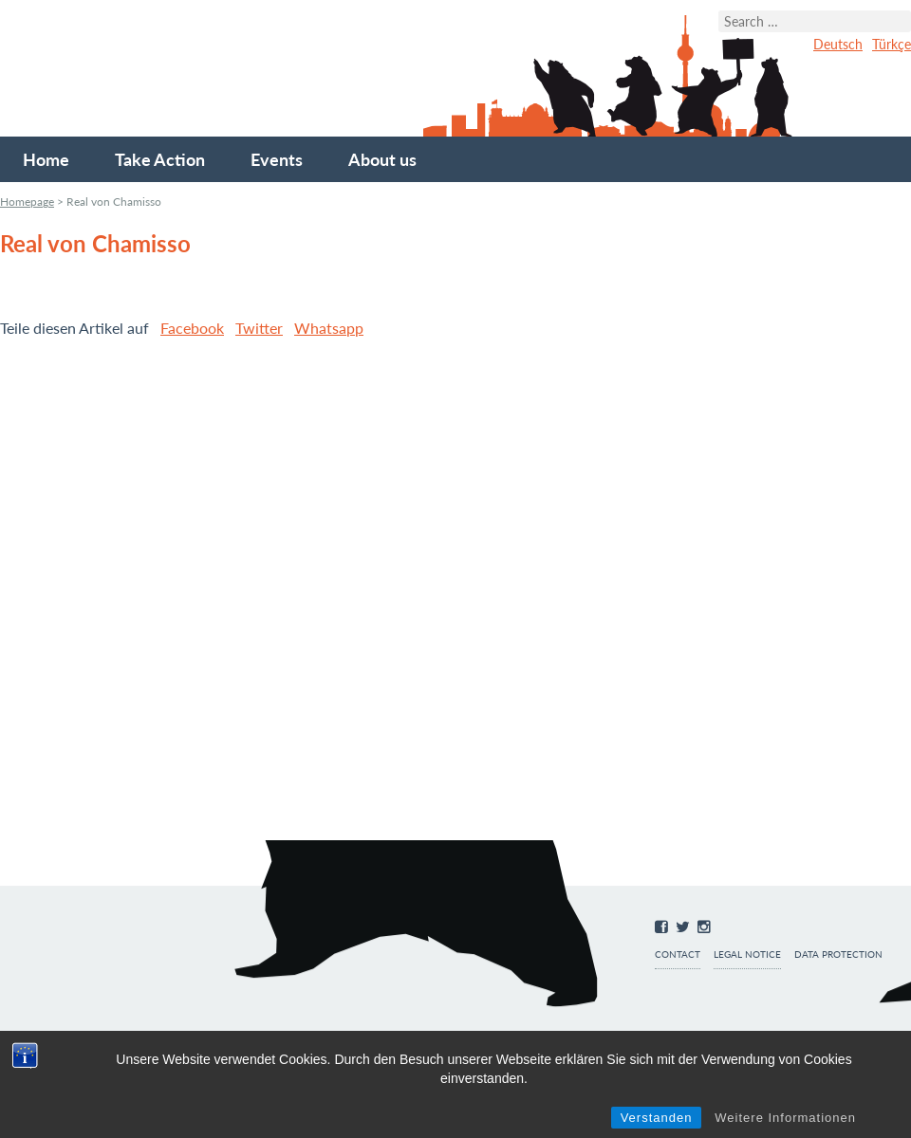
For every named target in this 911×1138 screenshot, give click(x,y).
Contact (677, 954)
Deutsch (838, 44)
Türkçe (891, 44)
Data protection (838, 954)
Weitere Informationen (785, 1117)
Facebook (192, 328)
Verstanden (657, 1117)
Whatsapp (328, 328)
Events (277, 159)
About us (382, 159)
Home (46, 159)
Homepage (27, 201)
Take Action (160, 159)
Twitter (259, 328)
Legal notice (747, 954)
